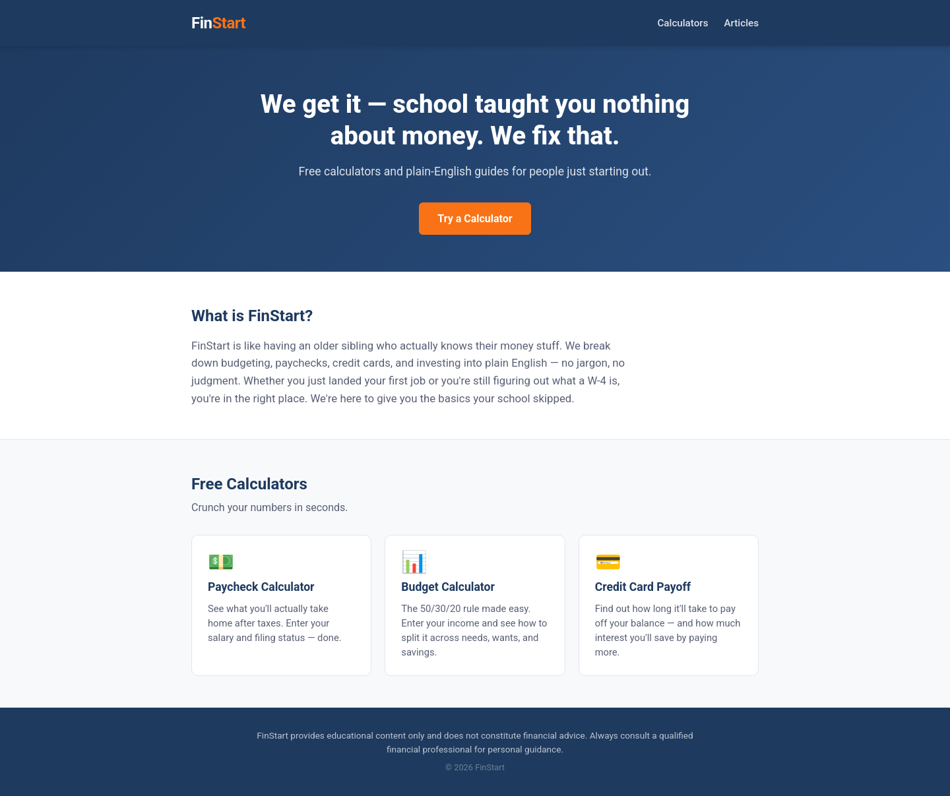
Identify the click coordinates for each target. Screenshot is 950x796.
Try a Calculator (474, 218)
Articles (741, 23)
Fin (218, 23)
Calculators (682, 23)
